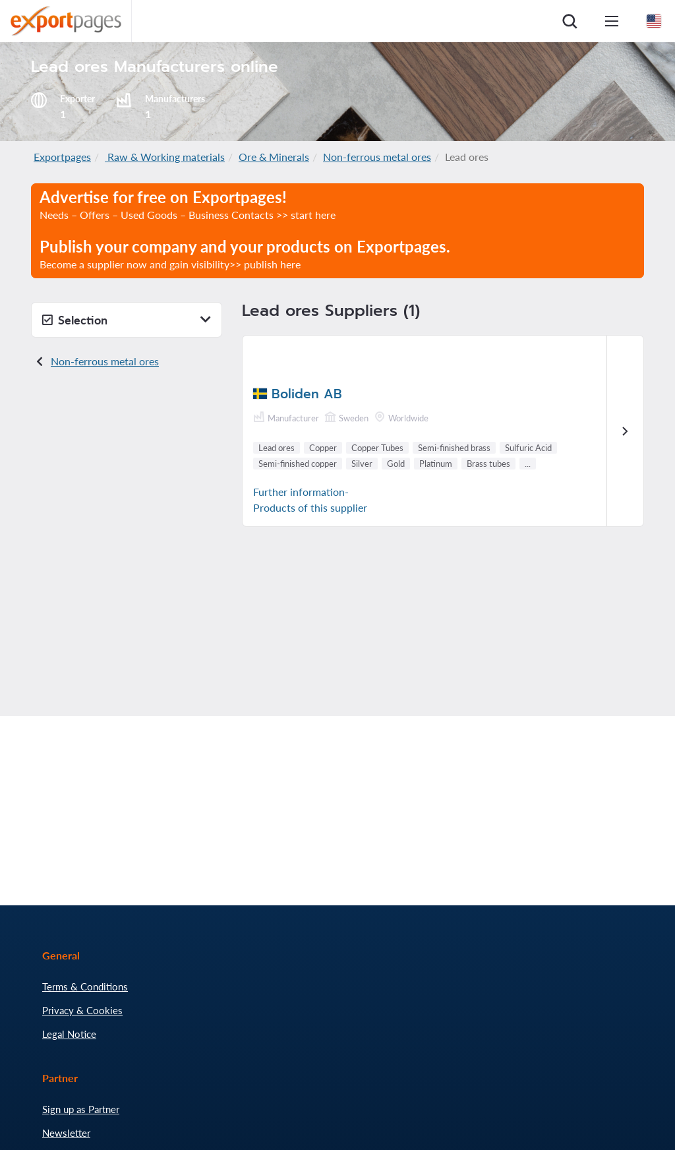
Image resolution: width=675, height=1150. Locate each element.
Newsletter (66, 1133)
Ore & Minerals (274, 156)
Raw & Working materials (165, 156)
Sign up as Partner (80, 1109)
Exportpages (62, 156)
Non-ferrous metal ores (377, 156)
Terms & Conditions (85, 986)
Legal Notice (69, 1034)
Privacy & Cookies (82, 1010)
